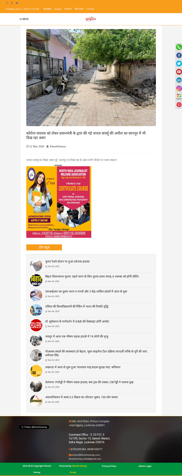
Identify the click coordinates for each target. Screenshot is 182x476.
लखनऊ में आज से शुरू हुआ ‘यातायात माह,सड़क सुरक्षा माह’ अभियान (82, 367)
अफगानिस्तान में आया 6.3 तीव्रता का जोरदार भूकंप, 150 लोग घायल (81, 397)
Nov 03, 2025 (54, 341)
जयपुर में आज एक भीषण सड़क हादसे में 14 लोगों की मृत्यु (76, 336)
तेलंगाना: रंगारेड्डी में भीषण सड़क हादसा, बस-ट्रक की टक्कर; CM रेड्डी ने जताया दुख (89, 382)
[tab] (44, 247)
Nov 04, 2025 (54, 281)
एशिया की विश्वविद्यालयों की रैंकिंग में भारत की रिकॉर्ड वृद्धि (76, 306)
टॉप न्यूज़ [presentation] (44, 247)
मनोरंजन (68, 8)
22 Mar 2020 (36, 146)
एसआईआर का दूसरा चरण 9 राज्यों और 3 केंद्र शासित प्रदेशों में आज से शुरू (86, 291)
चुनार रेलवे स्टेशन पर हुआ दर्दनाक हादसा (67, 261)
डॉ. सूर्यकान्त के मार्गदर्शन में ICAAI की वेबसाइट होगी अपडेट (77, 321)
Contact (90, 8)
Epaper (58, 8)
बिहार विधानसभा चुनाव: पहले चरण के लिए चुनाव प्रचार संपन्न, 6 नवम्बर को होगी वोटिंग (92, 276)
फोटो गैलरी (79, 8)
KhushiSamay (58, 146)
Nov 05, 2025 (54, 266)
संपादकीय (47, 8)
